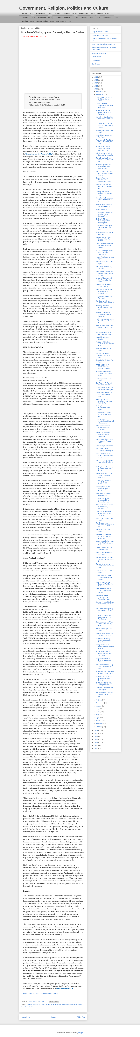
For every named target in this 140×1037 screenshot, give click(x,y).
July (97, 709)
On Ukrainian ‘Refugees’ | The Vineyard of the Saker (104, 227)
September (100, 703)
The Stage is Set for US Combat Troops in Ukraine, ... (104, 475)
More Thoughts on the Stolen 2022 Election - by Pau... (104, 455)
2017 (96, 742)
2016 (96, 745)
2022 (96, 89)
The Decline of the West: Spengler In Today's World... (104, 441)
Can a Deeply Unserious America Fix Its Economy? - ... (104, 214)
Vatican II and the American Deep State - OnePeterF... (104, 401)
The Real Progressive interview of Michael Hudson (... (103, 536)
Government (40, 13)
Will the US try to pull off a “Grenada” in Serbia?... (105, 154)
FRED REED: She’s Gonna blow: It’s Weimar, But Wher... (103, 367)
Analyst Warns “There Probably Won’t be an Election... (104, 577)
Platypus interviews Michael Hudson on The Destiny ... (105, 646)
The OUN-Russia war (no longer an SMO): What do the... (104, 273)
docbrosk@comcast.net (64, 989)
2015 (96, 748)
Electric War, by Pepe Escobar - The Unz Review (103, 239)
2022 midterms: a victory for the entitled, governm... (104, 506)
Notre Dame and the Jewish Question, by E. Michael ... (104, 112)
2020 (96, 733)
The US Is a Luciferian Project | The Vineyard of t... (104, 160)
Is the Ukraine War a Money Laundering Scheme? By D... (103, 148)
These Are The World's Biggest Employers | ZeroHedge (103, 434)
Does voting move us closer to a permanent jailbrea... (104, 660)
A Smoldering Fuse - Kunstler (103, 338)
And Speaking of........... (104, 209)
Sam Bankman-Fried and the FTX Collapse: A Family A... (104, 245)
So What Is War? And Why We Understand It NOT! (105, 672)
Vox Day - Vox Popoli (99, 53)
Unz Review (96, 60)
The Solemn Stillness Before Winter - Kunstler (105, 302)
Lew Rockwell (97, 57)
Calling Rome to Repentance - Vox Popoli (103, 407)
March (98, 721)
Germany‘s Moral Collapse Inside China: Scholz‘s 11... (105, 604)
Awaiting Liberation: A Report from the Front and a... (104, 307)
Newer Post (25, 1017)
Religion (25, 21)
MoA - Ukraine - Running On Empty (104, 233)
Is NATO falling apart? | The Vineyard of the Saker (104, 280)
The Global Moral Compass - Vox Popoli (104, 450)
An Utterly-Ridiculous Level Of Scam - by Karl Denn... (105, 344)
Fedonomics (83, 13)
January (99, 727)
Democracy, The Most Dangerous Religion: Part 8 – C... (103, 513)
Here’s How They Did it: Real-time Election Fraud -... (104, 99)
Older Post (81, 1017)
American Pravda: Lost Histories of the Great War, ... (104, 186)
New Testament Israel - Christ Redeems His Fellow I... (104, 590)
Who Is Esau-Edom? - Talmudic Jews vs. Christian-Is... (103, 427)
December (100, 91)
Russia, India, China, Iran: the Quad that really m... (105, 389)
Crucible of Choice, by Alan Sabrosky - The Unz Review (103, 617)
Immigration (107, 17)
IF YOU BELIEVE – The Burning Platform (104, 684)
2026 (96, 77)
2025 (96, 80)
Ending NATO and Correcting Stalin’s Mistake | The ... (103, 221)
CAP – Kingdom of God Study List (103, 44)
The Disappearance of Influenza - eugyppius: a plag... (105, 525)
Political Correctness (62, 13)
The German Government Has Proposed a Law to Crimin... (105, 173)
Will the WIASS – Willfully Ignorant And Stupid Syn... (104, 694)
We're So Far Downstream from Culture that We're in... (105, 200)
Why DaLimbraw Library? (100, 32)
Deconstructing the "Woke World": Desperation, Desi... (105, 624)
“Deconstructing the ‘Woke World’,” (38, 154)
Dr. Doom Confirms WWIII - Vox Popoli (105, 688)
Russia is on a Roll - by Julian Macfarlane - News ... (104, 678)
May (98, 715)
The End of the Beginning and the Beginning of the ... (104, 610)
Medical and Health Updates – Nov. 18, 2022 (103, 355)
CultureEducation (87, 17)
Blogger (80, 1033)
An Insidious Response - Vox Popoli (104, 136)
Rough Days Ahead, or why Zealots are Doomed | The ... (103, 482)
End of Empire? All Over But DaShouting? (104, 548)
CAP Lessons (61, 21)
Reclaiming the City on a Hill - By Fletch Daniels (104, 333)
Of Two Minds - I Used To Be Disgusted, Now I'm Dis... (104, 414)
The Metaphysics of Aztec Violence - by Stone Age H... (105, 559)
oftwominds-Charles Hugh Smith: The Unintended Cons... (105, 543)
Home (53, 1017)
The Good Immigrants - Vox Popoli (104, 553)
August (98, 706)
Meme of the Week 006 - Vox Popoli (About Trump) (104, 394)
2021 (96, 730)
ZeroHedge (96, 64)
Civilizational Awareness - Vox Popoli (104, 297)
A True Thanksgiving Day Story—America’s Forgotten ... (104, 252)
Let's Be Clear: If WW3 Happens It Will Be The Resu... (104, 584)
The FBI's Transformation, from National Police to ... (105, 462)
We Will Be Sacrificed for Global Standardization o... (104, 119)
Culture (100, 13)
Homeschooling (42, 21)
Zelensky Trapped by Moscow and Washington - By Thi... (104, 180)
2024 (96, 83)
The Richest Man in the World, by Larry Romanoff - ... (104, 291)
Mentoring (42, 17)
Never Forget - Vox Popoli (104, 446)
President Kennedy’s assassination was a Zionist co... (103, 314)
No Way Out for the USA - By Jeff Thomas (104, 286)
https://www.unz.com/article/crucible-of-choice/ (41, 994)
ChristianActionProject (63, 17)
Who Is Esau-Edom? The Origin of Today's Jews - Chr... (105, 327)
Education (25, 17)
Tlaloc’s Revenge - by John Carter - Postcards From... (105, 566)
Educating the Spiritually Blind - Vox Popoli (104, 205)
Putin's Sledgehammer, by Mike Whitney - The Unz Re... (105, 321)
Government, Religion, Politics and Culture (63, 8)
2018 (96, 739)
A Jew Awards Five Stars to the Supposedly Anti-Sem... (104, 142)
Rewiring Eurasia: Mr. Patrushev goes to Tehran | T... (103, 488)
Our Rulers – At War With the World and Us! (104, 384)
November (100, 94)
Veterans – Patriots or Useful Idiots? (103, 494)
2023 (96, 86)
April (98, 718)
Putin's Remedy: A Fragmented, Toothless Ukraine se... (104, 105)
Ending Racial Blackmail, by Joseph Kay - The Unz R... (104, 468)
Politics (24, 13)
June (98, 712)
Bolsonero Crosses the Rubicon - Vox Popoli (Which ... (104, 373)
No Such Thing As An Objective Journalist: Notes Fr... (103, 640)
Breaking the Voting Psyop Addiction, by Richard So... (105, 193)
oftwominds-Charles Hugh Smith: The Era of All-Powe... (105, 666)
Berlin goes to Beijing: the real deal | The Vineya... (105, 634)
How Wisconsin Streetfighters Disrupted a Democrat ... (105, 421)
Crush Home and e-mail (100, 35)
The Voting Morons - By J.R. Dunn (104, 267)
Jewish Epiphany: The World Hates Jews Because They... (103, 166)
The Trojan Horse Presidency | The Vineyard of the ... (102, 597)
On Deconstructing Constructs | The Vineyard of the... (102, 500)
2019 (96, 736)
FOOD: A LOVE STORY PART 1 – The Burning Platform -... (104, 125)
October (99, 700)
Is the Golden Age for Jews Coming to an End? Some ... (103, 653)
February (99, 724)
